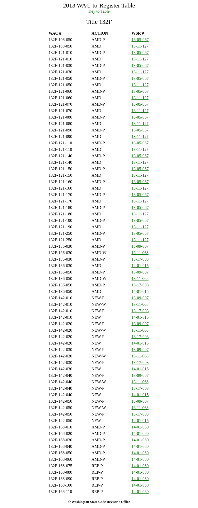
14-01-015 (140, 265)
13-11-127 (139, 46)
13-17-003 (140, 259)
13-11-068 (139, 253)
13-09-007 (140, 246)
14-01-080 (140, 427)
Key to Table (99, 11)
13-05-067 (140, 39)
